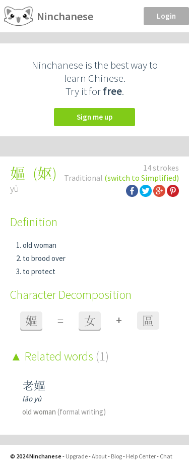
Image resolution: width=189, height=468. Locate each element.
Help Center (141, 456)
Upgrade (77, 456)
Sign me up (94, 117)
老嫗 (33, 385)
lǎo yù (31, 398)
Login (166, 16)
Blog (116, 456)
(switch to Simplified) (141, 178)
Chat (166, 456)
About (99, 456)
